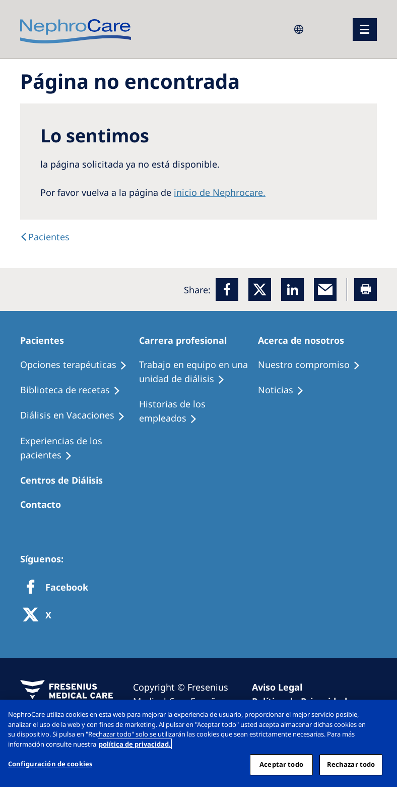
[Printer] (365, 289)
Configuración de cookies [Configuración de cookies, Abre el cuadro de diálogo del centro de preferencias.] (50, 763)
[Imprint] (281, 687)
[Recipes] (74, 390)
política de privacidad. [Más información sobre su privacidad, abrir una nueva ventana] (135, 744)
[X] (40, 615)
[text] (45, 237)
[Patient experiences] (79, 448)
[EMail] (325, 289)
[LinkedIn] (292, 289)
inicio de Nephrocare (218, 192)
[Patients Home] (46, 340)
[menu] (365, 29)
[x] (259, 289)
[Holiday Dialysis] (77, 415)
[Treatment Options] (78, 365)
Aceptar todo (281, 764)
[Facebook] (227, 289)
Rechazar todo (351, 764)
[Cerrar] (381, 716)
